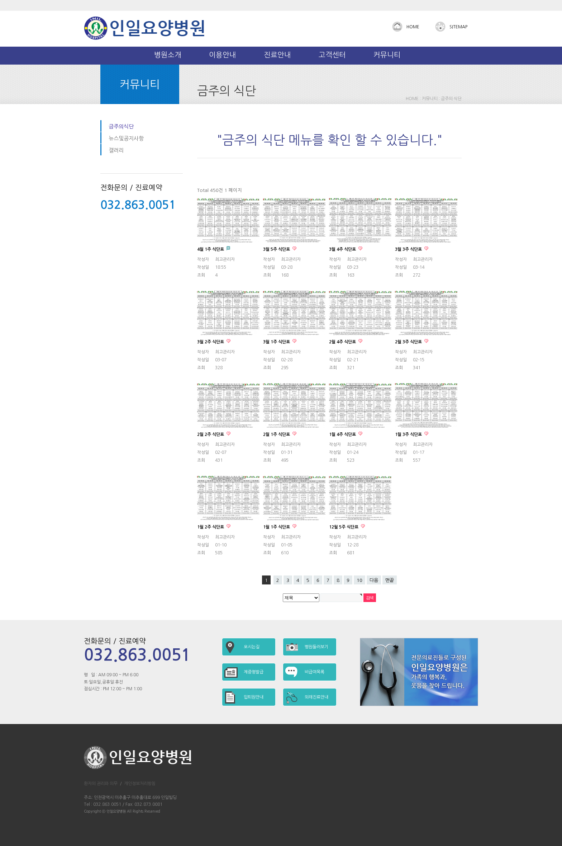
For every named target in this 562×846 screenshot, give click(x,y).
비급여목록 (314, 672)
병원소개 (167, 54)
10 (359, 580)
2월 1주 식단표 (277, 434)
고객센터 (332, 54)
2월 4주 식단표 (343, 342)
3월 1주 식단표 (277, 342)
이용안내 (222, 54)
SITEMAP (458, 27)
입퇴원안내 (253, 697)
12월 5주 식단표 (344, 527)
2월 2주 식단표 (211, 434)
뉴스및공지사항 (126, 138)
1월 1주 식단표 (277, 527)
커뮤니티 (387, 54)
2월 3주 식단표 (409, 342)
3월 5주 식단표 (277, 249)
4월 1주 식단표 (211, 249)
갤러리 (116, 150)
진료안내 (277, 54)
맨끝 (389, 580)
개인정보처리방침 (140, 783)
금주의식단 (121, 126)
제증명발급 (253, 672)
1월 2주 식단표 (211, 527)
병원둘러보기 (316, 647)
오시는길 (251, 647)
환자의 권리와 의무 (101, 783)
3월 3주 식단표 (409, 249)
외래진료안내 (316, 697)
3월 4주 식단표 (343, 249)
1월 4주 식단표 (343, 434)
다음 (374, 580)
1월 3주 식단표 (409, 434)
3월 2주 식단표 (211, 342)
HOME (412, 27)
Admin (467, 5)
